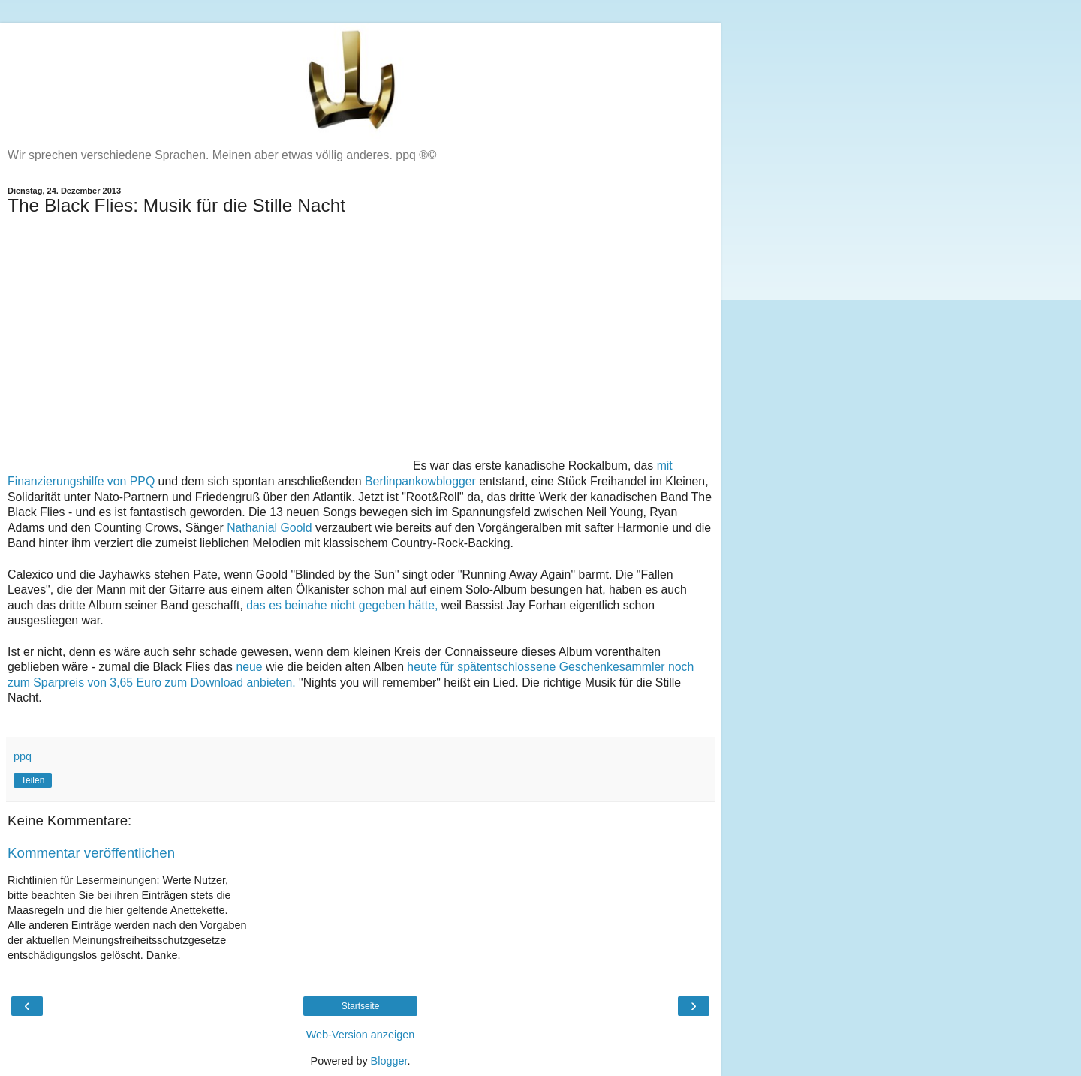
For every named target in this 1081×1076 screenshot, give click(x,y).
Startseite (361, 1006)
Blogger (389, 1061)
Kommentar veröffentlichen (91, 853)
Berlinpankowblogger (420, 481)
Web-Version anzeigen (360, 1035)
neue (249, 666)
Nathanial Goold (269, 527)
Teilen (32, 780)
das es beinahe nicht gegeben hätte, (343, 605)
